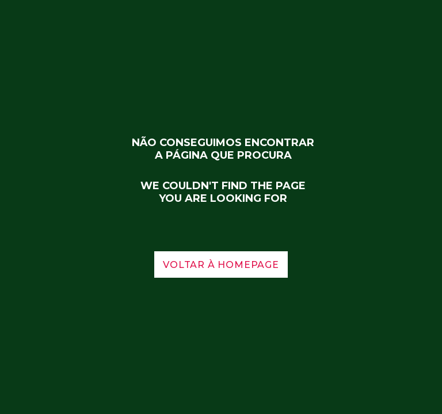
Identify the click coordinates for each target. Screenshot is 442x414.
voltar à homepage (221, 264)
